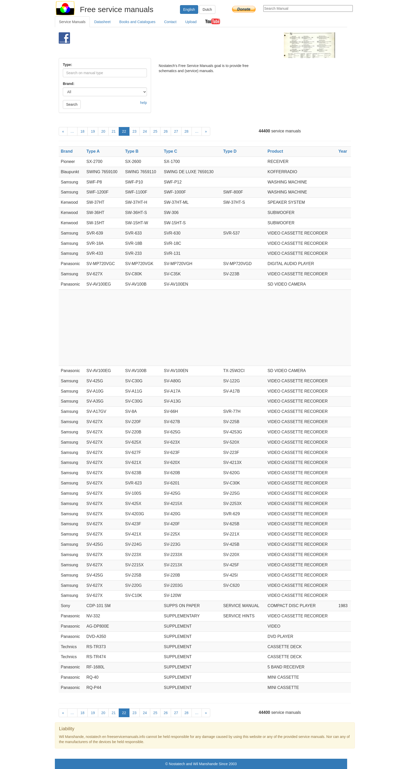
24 (145, 131)
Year (342, 151)
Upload (190, 22)
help (143, 103)
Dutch (207, 9)
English (189, 9)
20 (103, 131)
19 (93, 131)
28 (187, 131)
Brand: (68, 84)
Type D (229, 151)
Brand (67, 151)
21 (114, 131)
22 (124, 131)
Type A (93, 151)
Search (71, 104)
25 (155, 131)
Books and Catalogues (137, 22)
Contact (170, 22)
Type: (67, 65)
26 (166, 131)
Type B (131, 151)
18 (83, 131)
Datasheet (102, 22)
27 (176, 131)
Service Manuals (72, 22)
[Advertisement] (192, 45)
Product (275, 151)
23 (135, 131)
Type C (170, 151)
